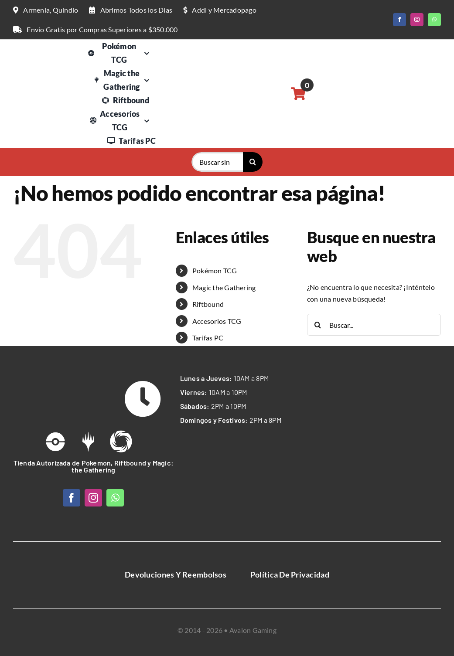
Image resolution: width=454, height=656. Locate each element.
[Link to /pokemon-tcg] (55, 441)
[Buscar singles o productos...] (217, 162)
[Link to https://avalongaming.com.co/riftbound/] (121, 441)
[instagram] (416, 19)
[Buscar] (253, 162)
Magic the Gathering (224, 287)
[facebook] (399, 19)
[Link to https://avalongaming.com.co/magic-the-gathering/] (88, 441)
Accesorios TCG (216, 321)
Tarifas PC (207, 337)
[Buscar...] (374, 325)
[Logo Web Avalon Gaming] (46, 52)
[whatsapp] (434, 19)
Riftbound (208, 304)
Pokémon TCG (214, 270)
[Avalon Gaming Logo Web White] (60, 386)
